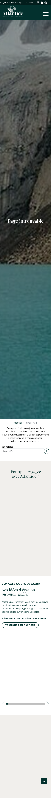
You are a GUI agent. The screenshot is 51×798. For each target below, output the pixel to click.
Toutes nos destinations (20, 625)
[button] (47, 704)
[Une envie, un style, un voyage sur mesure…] (23, 451)
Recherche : (8, 446)
